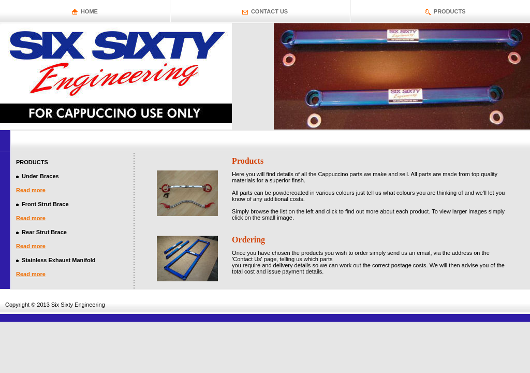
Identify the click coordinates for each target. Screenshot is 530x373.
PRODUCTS (450, 11)
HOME (89, 11)
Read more (31, 190)
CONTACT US (269, 11)
